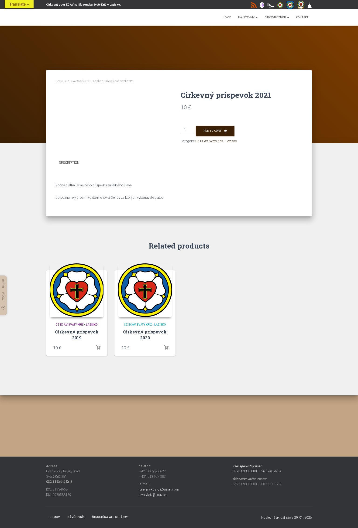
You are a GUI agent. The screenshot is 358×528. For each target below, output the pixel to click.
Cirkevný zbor (277, 17)
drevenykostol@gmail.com (159, 489)
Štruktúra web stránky (110, 517)
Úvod (227, 17)
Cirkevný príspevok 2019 (77, 388)
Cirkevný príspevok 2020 (145, 388)
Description (69, 217)
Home (59, 81)
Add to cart (212, 130)
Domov (55, 517)
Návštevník (248, 17)
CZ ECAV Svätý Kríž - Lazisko (83, 81)
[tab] (72, 217)
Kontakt (302, 17)
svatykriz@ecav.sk (152, 495)
